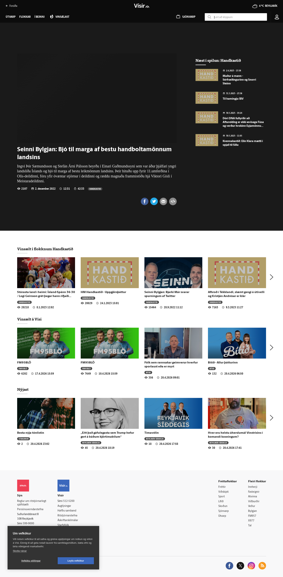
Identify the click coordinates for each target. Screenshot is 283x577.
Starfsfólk (63, 525)
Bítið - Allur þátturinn (223, 362)
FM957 (252, 516)
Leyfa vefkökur (75, 560)
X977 (251, 520)
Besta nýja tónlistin (30, 432)
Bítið (148, 372)
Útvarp (222, 516)
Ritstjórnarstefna (67, 515)
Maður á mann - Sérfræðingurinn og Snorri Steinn (239, 80)
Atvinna (252, 496)
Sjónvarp (223, 511)
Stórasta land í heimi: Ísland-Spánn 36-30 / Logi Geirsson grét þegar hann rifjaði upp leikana (46, 296)
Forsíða (11, 6)
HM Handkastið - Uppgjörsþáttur (103, 292)
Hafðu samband (67, 510)
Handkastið (95, 188)
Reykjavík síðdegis (91, 442)
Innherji (252, 487)
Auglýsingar (64, 506)
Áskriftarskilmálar (68, 520)
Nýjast (22, 389)
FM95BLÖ (24, 362)
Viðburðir (253, 501)
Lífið (221, 501)
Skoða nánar (20, 551)
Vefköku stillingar (31, 560)
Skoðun (222, 506)
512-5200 (68, 501)
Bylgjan (252, 511)
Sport (221, 496)
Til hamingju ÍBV (233, 99)
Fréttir (222, 487)
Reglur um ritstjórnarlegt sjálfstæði (31, 503)
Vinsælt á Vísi (29, 319)
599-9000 (28, 523)
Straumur (23, 438)
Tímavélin (151, 432)
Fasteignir (253, 492)
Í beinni (39, 17)
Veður (251, 506)
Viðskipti (223, 492)
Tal (250, 525)
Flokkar (25, 17)
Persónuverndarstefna (30, 509)
